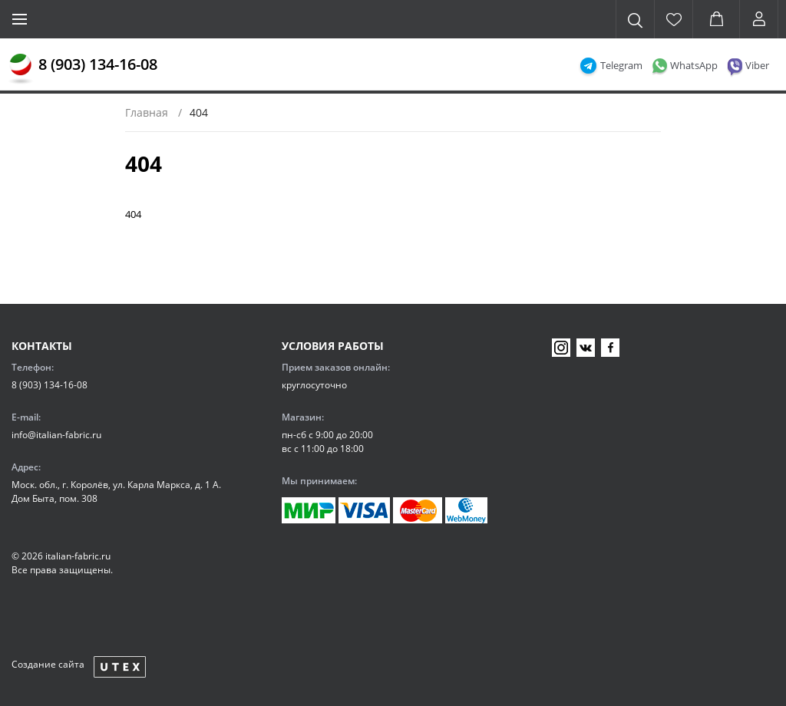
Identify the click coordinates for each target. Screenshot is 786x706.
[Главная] (21, 69)
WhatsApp (694, 65)
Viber (757, 65)
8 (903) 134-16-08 (97, 64)
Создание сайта (48, 664)
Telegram (621, 65)
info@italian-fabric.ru (56, 434)
